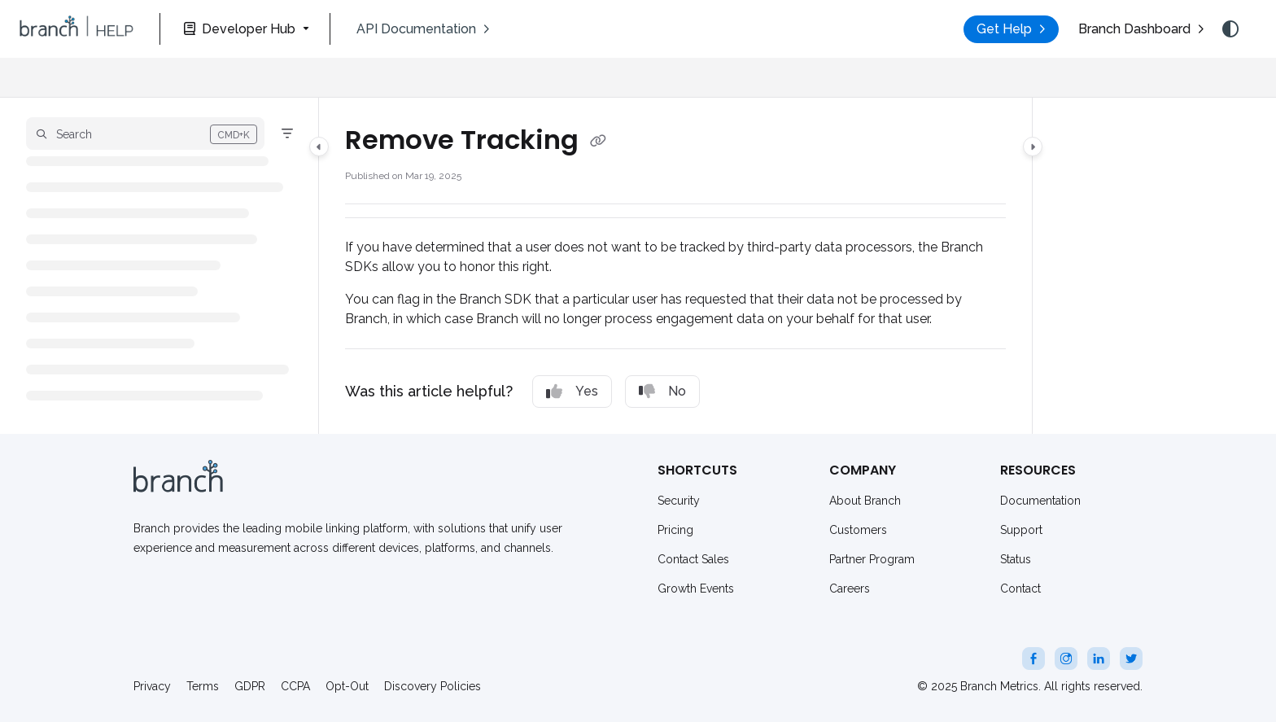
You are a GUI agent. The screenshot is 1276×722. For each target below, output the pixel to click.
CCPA (295, 686)
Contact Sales (693, 559)
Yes (572, 391)
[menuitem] (423, 29)
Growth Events (696, 588)
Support (1021, 529)
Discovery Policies (432, 686)
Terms (202, 686)
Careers (849, 588)
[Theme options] (1230, 29)
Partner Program (872, 559)
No (662, 391)
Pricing (675, 529)
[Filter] (287, 133)
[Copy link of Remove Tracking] (598, 142)
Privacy (152, 686)
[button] (76, 29)
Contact (1020, 588)
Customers (858, 529)
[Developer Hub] (245, 29)
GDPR (249, 686)
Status (1015, 559)
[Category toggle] (319, 146)
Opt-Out (347, 686)
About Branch (865, 500)
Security (679, 500)
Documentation (1040, 500)
